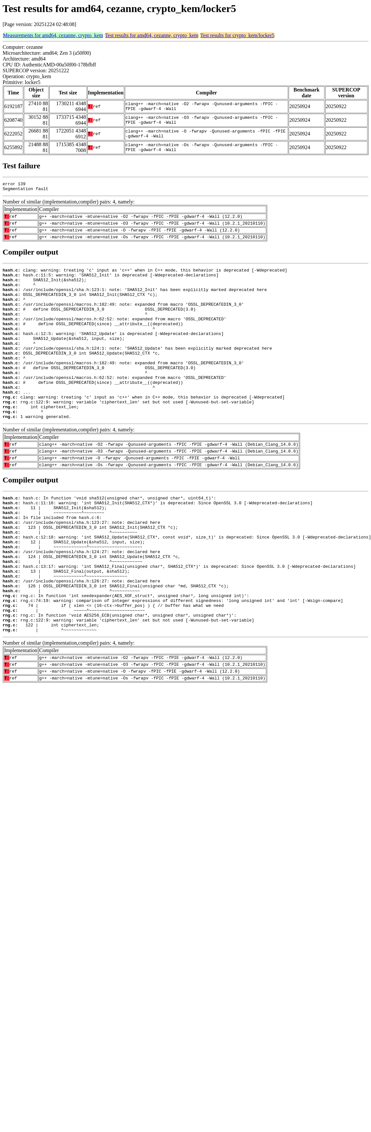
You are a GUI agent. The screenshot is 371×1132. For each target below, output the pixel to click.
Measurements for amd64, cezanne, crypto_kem (53, 35)
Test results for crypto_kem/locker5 (237, 35)
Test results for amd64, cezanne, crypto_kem (151, 35)
